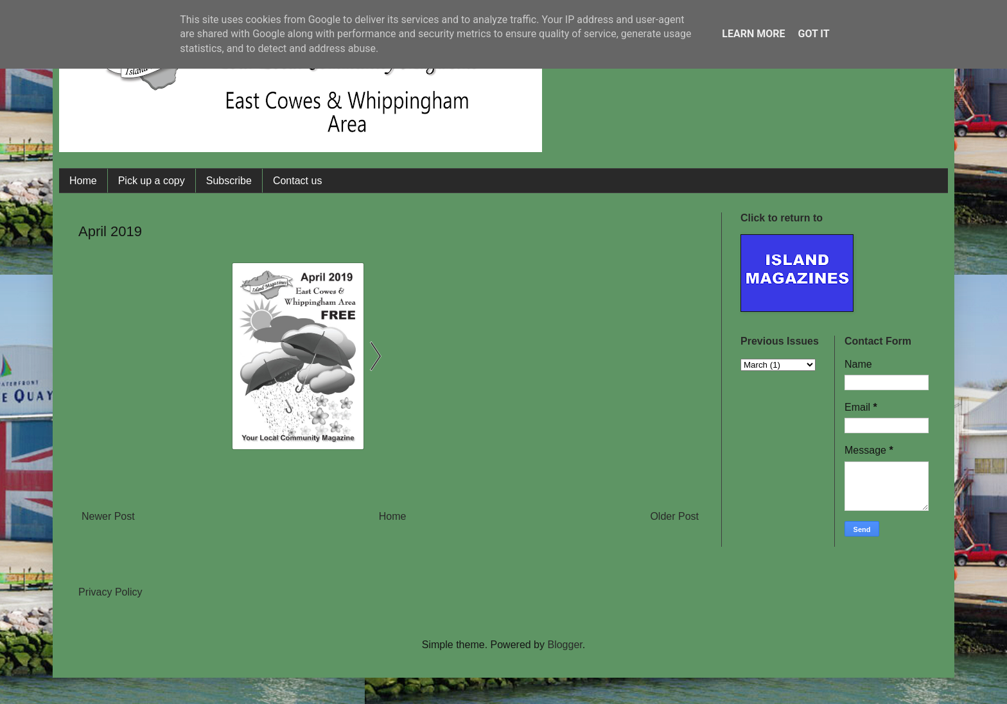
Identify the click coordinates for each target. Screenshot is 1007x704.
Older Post (674, 516)
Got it (813, 34)
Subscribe (229, 180)
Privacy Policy (110, 592)
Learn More (753, 34)
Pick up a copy (151, 180)
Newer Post (108, 516)
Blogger (564, 644)
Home (83, 180)
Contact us (297, 180)
